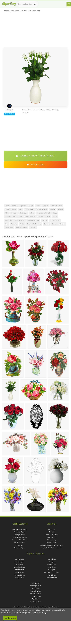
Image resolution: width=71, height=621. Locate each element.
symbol (23, 206)
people (7, 209)
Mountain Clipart (35, 601)
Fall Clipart (51, 562)
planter (44, 220)
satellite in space (33, 220)
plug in (48, 217)
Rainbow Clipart (51, 578)
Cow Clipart (35, 583)
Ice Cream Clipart (35, 596)
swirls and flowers (58, 224)
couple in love (30, 217)
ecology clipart (20, 535)
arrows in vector (56, 206)
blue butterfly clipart (19, 529)
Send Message (9, 114)
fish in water (29, 209)
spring (22, 224)
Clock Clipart (51, 564)
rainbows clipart (19, 548)
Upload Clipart (51, 542)
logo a (45, 206)
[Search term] (27, 4)
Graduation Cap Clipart (51, 572)
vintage (52, 209)
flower (7, 206)
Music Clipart (19, 572)
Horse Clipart (51, 567)
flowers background (34, 224)
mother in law (10, 217)
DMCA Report (51, 537)
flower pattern (55, 220)
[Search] (34, 4)
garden (40, 217)
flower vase (9, 228)
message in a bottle (44, 213)
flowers (46, 224)
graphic (32, 228)
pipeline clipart (19, 542)
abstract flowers (21, 228)
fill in (6, 213)
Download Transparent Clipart (35, 155)
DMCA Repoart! (35, 164)
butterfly (14, 224)
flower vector (20, 220)
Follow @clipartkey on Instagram (51, 545)
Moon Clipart (51, 559)
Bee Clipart (51, 570)
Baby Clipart (19, 578)
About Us (51, 529)
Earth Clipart (19, 570)
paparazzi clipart (19, 532)
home (20, 217)
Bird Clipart (35, 588)
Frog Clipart (19, 564)
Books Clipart (19, 562)
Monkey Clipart (35, 594)
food (6, 224)
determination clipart (19, 537)
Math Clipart (19, 559)
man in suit (8, 220)
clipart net (19, 545)
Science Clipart (20, 575)
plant (14, 209)
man (20, 209)
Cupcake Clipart (19, 567)
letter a (15, 206)
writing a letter (42, 209)
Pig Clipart (35, 599)
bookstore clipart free (19, 540)
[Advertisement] (36, 30)
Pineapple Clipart (35, 591)
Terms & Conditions (51, 535)
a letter (14, 213)
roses (55, 217)
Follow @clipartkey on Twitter (52, 548)
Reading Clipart (35, 586)
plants (38, 206)
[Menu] (68, 4)
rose (55, 213)
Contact (51, 532)
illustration (23, 213)
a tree (32, 213)
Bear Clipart (51, 575)
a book (60, 209)
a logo (30, 206)
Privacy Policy (51, 540)
